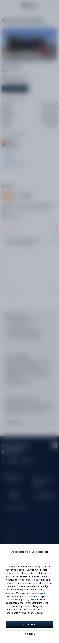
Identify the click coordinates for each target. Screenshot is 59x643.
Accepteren (29, 624)
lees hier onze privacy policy (21, 599)
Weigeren (29, 633)
